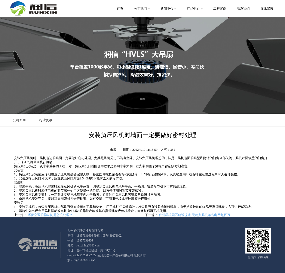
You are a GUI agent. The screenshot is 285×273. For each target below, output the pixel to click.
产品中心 (195, 8)
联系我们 (243, 8)
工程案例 (219, 8)
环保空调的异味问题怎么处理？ (50, 215)
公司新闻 (19, 120)
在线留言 (266, 8)
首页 (120, 8)
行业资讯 (45, 120)
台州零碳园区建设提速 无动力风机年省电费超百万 (194, 215)
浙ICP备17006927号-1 (81, 260)
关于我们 (142, 8)
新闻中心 (168, 8)
